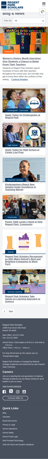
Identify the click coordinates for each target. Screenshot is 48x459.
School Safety (8, 433)
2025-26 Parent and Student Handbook (18, 445)
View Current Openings (12, 386)
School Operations (10, 429)
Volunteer (6, 417)
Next (11, 311)
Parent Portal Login (10, 437)
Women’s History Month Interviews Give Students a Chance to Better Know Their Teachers (22, 61)
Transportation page (11, 356)
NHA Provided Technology (13, 441)
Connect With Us (15, 398)
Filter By (8, 21)
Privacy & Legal (9, 425)
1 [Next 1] (4, 311)
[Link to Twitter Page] (11, 392)
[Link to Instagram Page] (18, 392)
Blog (4, 413)
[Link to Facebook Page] (4, 392)
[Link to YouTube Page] (24, 392)
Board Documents (10, 421)
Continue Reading (19, 79)
